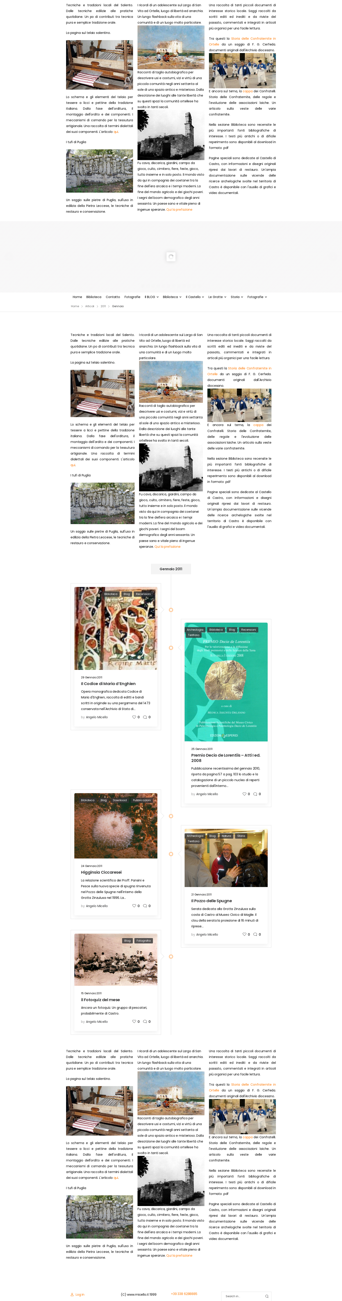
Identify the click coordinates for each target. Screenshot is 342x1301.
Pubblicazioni (142, 800)
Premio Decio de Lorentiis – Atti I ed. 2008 (225, 757)
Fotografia (144, 941)
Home (77, 297)
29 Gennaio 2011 (91, 677)
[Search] (241, 1296)
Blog (127, 594)
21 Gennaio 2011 (201, 894)
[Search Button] (266, 1296)
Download (120, 800)
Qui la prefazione (179, 209)
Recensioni (143, 594)
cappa (247, 91)
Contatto (113, 297)
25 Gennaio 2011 (202, 749)
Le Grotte (216, 297)
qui (116, 132)
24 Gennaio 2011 (91, 866)
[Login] (77, 1294)
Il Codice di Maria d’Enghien (108, 683)
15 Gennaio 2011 (91, 993)
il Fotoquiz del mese (100, 1000)
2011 (103, 306)
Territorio (193, 635)
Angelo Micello (97, 717)
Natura (226, 836)
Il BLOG (150, 297)
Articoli (89, 306)
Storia (235, 297)
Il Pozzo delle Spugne (211, 901)
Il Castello (193, 297)
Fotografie (132, 297)
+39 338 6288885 (184, 1294)
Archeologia (195, 630)
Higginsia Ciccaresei (101, 872)
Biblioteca (93, 297)
